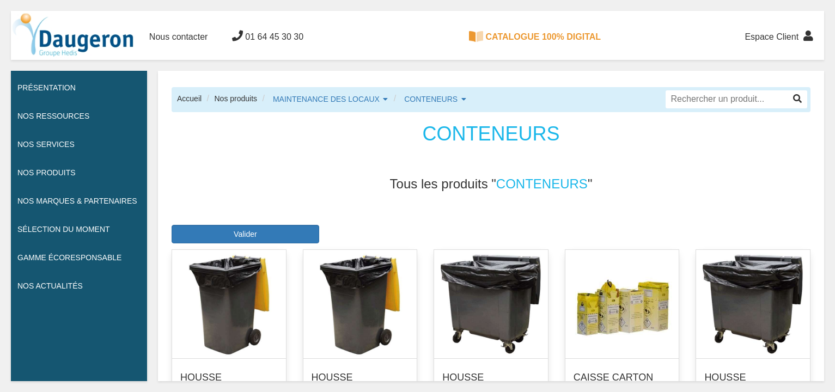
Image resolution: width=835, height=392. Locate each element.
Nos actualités (50, 285)
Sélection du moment (63, 229)
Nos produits (235, 98)
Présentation (46, 87)
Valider (245, 234)
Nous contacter (178, 36)
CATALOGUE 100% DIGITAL (535, 36)
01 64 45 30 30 (267, 35)
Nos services (46, 144)
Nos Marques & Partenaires (77, 201)
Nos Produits (46, 172)
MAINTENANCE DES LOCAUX (326, 99)
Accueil (189, 98)
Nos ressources (53, 116)
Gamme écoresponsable (69, 257)
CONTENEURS (431, 99)
